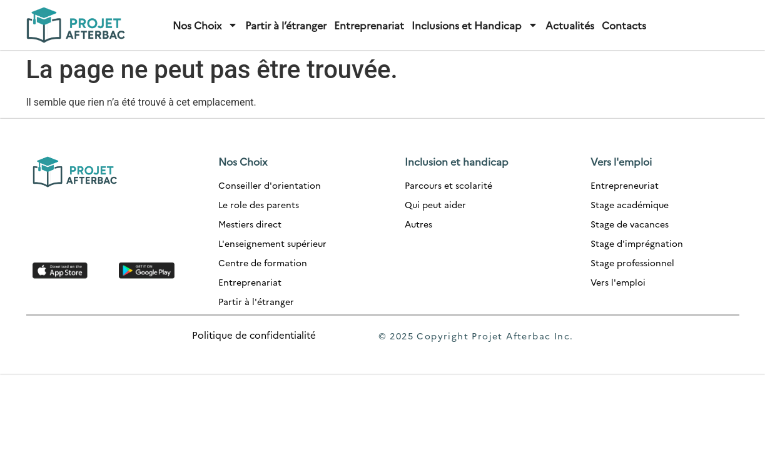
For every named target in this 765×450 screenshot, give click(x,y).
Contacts (624, 25)
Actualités (569, 25)
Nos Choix (205, 25)
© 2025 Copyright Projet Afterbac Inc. (476, 335)
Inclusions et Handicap (475, 25)
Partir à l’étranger (286, 25)
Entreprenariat (369, 25)
